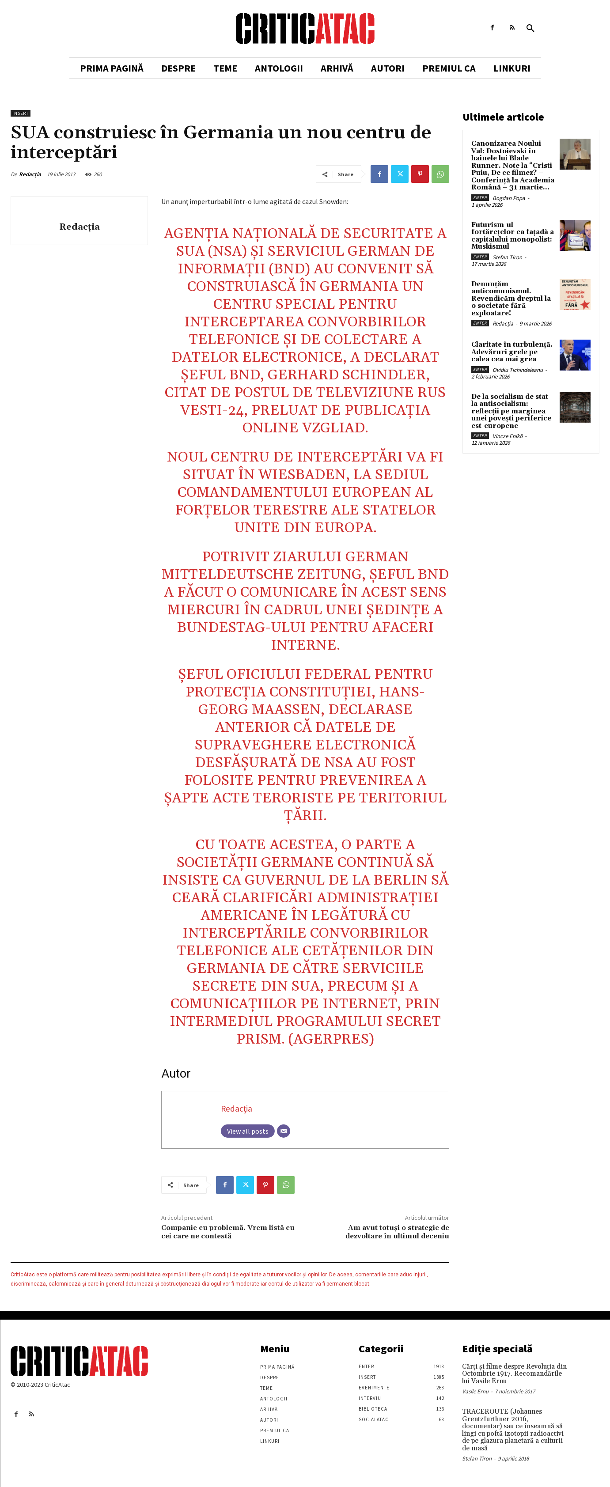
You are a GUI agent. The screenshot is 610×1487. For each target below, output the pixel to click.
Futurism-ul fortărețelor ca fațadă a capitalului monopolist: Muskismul (512, 236)
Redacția (30, 174)
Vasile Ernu (475, 1391)
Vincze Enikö (508, 436)
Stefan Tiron (507, 257)
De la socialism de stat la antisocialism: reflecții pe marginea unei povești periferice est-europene (511, 411)
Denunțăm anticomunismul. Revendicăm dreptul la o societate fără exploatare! (511, 299)
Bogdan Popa (509, 198)
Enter (480, 198)
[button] (530, 28)
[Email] (283, 1131)
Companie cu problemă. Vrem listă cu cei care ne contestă (228, 1232)
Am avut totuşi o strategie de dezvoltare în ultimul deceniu (397, 1232)
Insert (20, 113)
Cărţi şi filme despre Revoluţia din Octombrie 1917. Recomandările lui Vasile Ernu (514, 1373)
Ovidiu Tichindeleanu (518, 370)
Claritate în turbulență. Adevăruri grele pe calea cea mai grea (512, 352)
